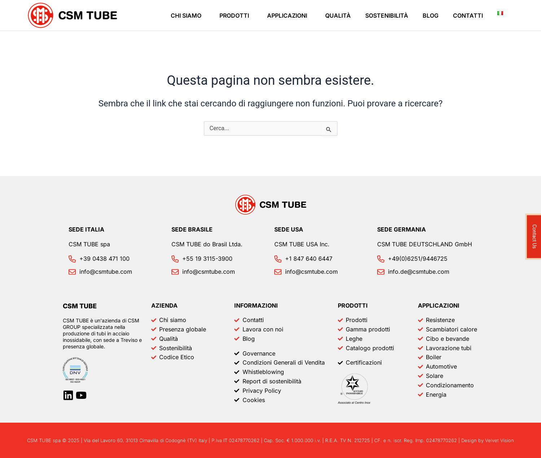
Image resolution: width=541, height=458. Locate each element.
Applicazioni (287, 15)
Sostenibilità (386, 15)
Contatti (468, 15)
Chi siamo (186, 15)
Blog (431, 15)
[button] (187, 15)
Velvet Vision (499, 440)
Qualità (338, 15)
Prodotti (234, 15)
